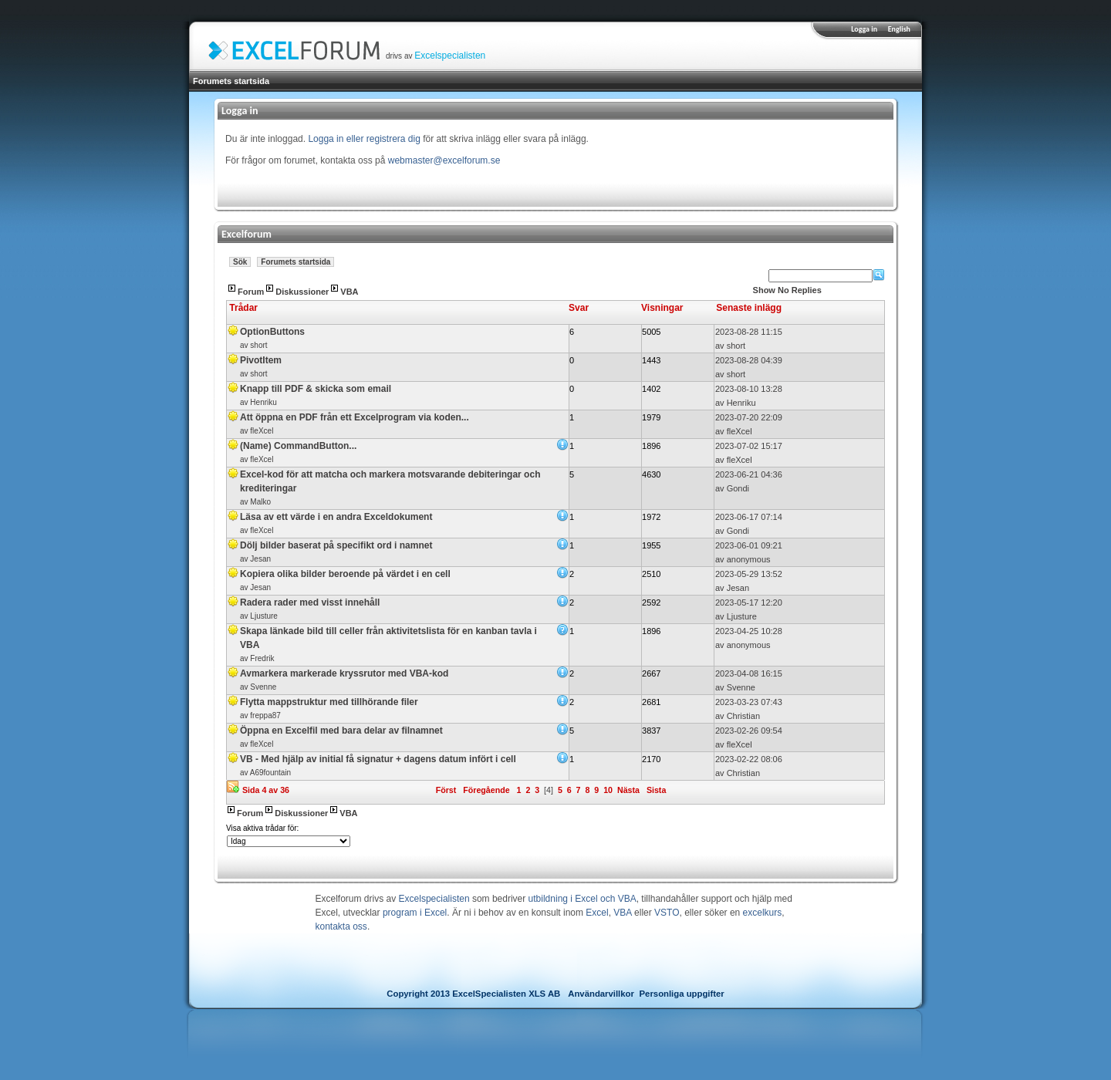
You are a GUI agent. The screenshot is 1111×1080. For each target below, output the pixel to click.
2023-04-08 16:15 (748, 673)
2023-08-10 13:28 (748, 388)
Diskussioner (302, 291)
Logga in (864, 29)
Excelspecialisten (449, 55)
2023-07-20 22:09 (748, 417)
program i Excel (415, 912)
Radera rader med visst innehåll (310, 602)
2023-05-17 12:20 (748, 602)
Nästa (628, 790)
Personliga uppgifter (682, 993)
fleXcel (261, 431)
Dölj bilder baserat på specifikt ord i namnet (336, 545)
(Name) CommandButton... (298, 445)
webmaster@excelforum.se (444, 160)
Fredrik (262, 658)
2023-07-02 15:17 (748, 446)
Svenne (263, 687)
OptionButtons (272, 331)
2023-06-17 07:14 (748, 516)
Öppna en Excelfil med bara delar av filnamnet (341, 730)
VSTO (666, 912)
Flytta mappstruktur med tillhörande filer (329, 702)
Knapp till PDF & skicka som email (315, 388)
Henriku (263, 402)
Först (446, 790)
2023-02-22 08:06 (748, 759)
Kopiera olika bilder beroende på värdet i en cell (345, 574)
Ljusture (264, 616)
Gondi (738, 488)
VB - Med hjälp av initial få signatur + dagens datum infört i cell (378, 759)
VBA (349, 291)
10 (608, 790)
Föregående (486, 790)
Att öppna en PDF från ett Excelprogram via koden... (354, 417)
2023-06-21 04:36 (748, 474)
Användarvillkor (601, 993)
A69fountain (270, 772)
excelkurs (762, 912)
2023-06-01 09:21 (748, 545)
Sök (240, 262)
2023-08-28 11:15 (748, 331)
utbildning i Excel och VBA (582, 898)
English (899, 29)
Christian (743, 716)
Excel (597, 912)
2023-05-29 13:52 (748, 574)
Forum (251, 291)
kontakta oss (341, 926)
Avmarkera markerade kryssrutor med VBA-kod (344, 673)
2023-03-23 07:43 (748, 702)
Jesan (260, 559)
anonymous (749, 559)
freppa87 (265, 715)
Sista (656, 790)
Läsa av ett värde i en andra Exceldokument (336, 516)
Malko (260, 502)
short (258, 345)
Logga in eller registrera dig (364, 138)
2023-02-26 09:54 (748, 730)
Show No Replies (787, 290)
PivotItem (261, 360)
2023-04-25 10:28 (748, 631)
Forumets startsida (231, 81)
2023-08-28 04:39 (748, 360)
